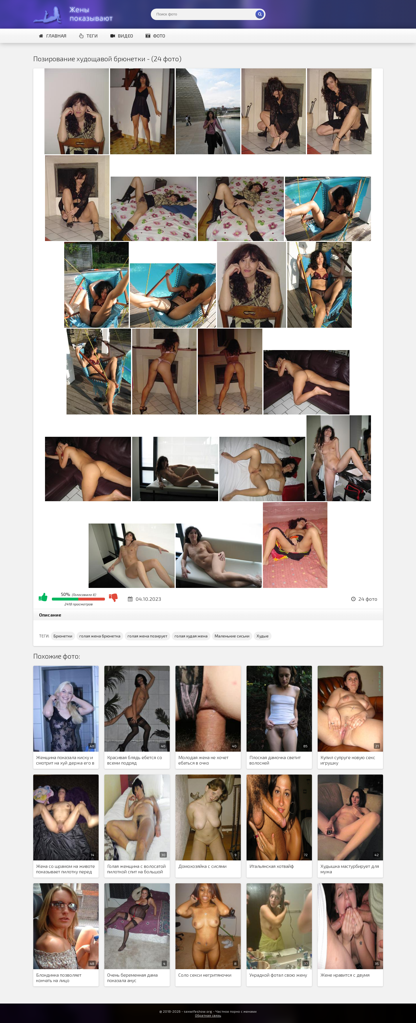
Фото (155, 35)
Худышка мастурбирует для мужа (350, 868)
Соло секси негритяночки (204, 974)
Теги (88, 35)
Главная (53, 35)
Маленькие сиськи (232, 635)
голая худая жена (191, 635)
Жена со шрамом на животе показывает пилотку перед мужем (65, 869)
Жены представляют (76, 14)
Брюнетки (63, 635)
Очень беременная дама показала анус (132, 977)
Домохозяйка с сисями (202, 866)
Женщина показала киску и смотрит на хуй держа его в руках (65, 760)
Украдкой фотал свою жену (278, 974)
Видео (121, 35)
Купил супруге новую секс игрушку (348, 760)
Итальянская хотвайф (271, 866)
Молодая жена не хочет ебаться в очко (203, 760)
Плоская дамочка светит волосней (275, 760)
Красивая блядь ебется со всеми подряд (134, 760)
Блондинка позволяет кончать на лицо (58, 977)
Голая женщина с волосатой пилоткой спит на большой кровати (136, 869)
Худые (263, 635)
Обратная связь (208, 1015)
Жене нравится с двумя (345, 974)
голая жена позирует (147, 635)
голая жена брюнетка (99, 635)
